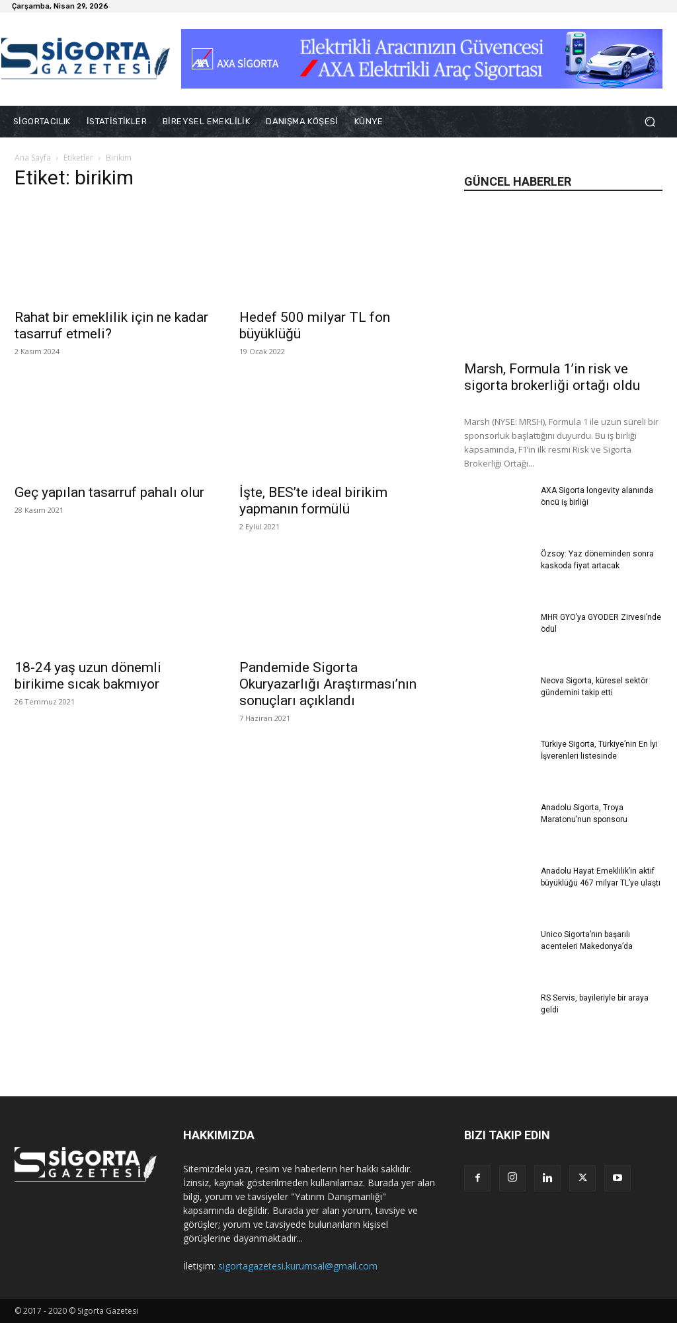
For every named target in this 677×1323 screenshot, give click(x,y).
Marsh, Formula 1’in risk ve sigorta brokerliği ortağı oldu (552, 377)
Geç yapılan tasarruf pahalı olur (109, 492)
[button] (649, 121)
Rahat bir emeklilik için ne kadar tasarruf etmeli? (111, 325)
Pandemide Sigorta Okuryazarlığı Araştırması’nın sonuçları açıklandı (328, 684)
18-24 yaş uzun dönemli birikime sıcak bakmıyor (88, 676)
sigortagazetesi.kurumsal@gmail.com (298, 1266)
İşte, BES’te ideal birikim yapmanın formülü (313, 500)
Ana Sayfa (33, 157)
